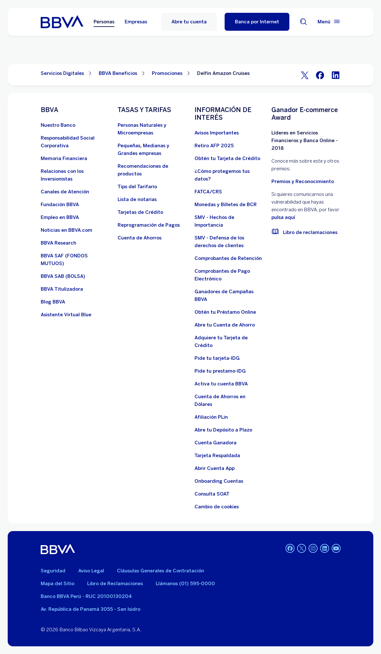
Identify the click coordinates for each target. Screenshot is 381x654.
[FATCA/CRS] (208, 192)
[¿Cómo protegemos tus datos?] (229, 175)
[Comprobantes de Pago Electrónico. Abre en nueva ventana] (229, 275)
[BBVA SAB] (63, 276)
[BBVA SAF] (75, 259)
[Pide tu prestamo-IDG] (220, 371)
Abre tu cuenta (189, 22)
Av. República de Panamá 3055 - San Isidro (90, 609)
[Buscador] (303, 21)
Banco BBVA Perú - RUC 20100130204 (86, 596)
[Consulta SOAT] (212, 494)
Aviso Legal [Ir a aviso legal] (91, 571)
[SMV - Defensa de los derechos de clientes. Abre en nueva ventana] (229, 241)
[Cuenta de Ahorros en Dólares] (229, 400)
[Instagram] (313, 549)
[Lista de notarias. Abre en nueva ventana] (137, 199)
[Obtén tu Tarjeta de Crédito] (227, 158)
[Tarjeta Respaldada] (217, 455)
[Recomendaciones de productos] (152, 170)
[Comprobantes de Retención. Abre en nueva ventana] (228, 258)
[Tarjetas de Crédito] (140, 212)
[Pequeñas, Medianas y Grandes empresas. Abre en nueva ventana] (152, 149)
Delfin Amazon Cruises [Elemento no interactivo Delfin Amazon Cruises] (223, 73)
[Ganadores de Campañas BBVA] (229, 295)
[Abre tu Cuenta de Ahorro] (225, 325)
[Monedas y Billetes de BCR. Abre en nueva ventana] (226, 204)
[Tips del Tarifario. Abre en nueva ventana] (137, 186)
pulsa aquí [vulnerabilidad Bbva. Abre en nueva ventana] (283, 217)
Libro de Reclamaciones (115, 583)
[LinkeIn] (335, 74)
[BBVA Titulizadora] (62, 289)
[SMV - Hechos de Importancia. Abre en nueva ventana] (229, 221)
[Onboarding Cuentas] (219, 481)
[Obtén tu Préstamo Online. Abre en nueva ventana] (225, 312)
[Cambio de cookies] (217, 507)
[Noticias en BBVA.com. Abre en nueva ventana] (66, 230)
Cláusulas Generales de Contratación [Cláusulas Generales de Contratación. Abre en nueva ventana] (160, 571)
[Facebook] (320, 74)
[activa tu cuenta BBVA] (221, 384)
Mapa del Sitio (57, 583)
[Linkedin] (324, 549)
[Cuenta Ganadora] (215, 443)
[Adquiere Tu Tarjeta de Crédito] (229, 341)
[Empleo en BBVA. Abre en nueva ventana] (60, 217)
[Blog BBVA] (53, 302)
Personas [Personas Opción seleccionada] (104, 22)
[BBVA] (58, 549)
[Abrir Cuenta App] (215, 468)
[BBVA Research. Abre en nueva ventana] (58, 243)
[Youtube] (336, 549)
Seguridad (53, 571)
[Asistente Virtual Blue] (66, 315)
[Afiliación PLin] (211, 417)
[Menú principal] (329, 22)
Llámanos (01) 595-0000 (185, 583)
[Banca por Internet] (257, 22)
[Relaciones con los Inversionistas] (75, 175)
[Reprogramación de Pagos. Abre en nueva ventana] (149, 225)
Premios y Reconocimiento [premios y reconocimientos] (302, 181)
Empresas (136, 22)
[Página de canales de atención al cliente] (65, 192)
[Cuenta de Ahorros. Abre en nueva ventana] (140, 238)
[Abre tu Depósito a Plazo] (223, 430)
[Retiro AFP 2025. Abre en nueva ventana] (214, 145)
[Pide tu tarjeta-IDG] (217, 358)
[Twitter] (305, 74)
